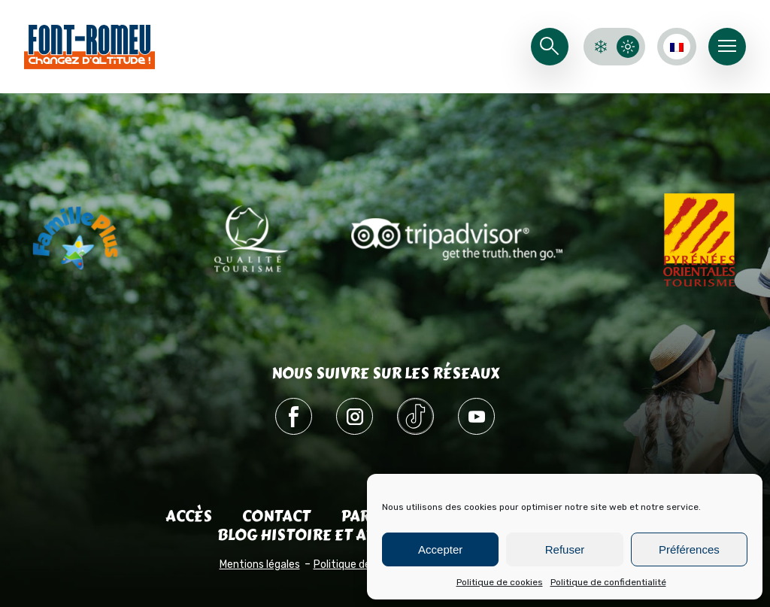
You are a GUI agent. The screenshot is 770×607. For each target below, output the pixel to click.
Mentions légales (260, 564)
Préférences (689, 549)
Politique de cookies (499, 582)
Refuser (565, 549)
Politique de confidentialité (608, 582)
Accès (188, 516)
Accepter (440, 549)
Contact (276, 516)
